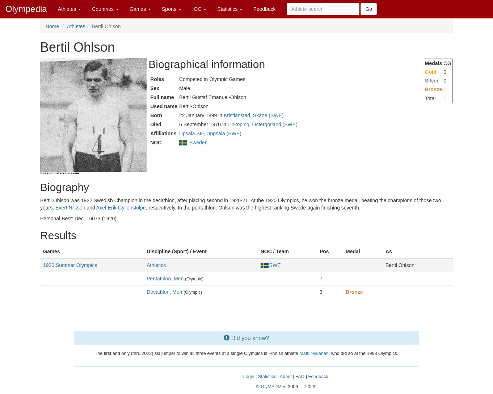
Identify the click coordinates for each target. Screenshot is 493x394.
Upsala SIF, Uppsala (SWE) (210, 133)
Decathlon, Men (164, 292)
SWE (271, 265)
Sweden (198, 142)
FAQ (299, 376)
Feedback (264, 9)
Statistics (230, 9)
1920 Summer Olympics (70, 265)
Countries (105, 9)
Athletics (156, 265)
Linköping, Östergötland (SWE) (263, 124)
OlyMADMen (273, 386)
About (286, 376)
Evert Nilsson (70, 208)
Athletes (69, 9)
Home (52, 26)
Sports (171, 9)
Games (140, 9)
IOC (199, 9)
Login (248, 376)
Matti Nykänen (314, 353)
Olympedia (26, 9)
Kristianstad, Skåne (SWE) (254, 115)
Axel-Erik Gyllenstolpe (121, 208)
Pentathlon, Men (165, 278)
